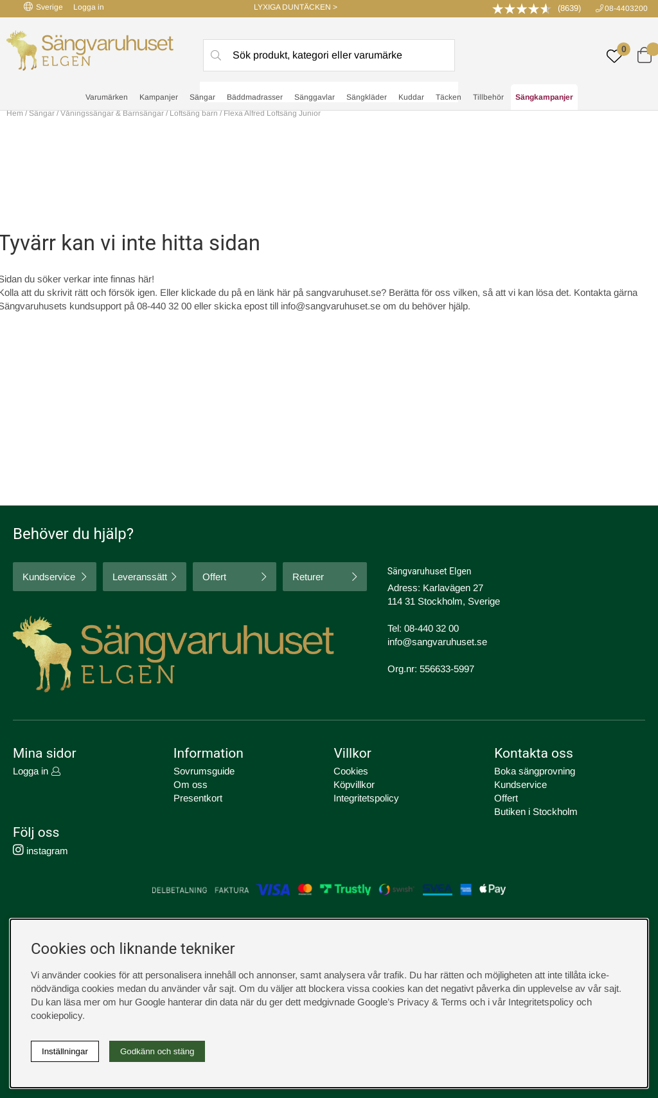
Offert (214, 576)
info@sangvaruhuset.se (330, 305)
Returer (308, 576)
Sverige (43, 7)
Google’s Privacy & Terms (412, 1001)
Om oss (190, 784)
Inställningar (65, 1051)
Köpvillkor (354, 784)
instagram (40, 850)
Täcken (448, 97)
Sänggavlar (314, 97)
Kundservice (48, 576)
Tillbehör (488, 97)
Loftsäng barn (194, 113)
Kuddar (411, 97)
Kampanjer (158, 97)
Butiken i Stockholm (536, 811)
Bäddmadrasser (255, 97)
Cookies (350, 770)
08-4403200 (626, 8)
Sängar (202, 97)
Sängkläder (366, 97)
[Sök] (329, 55)
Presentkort (197, 797)
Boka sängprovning (534, 770)
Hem (14, 113)
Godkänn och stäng (157, 1051)
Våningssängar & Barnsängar (113, 113)
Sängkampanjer (544, 97)
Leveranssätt (139, 576)
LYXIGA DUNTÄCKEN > (295, 7)
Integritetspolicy (366, 797)
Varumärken (106, 97)
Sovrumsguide (204, 770)
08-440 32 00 (431, 628)
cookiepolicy (56, 1015)
